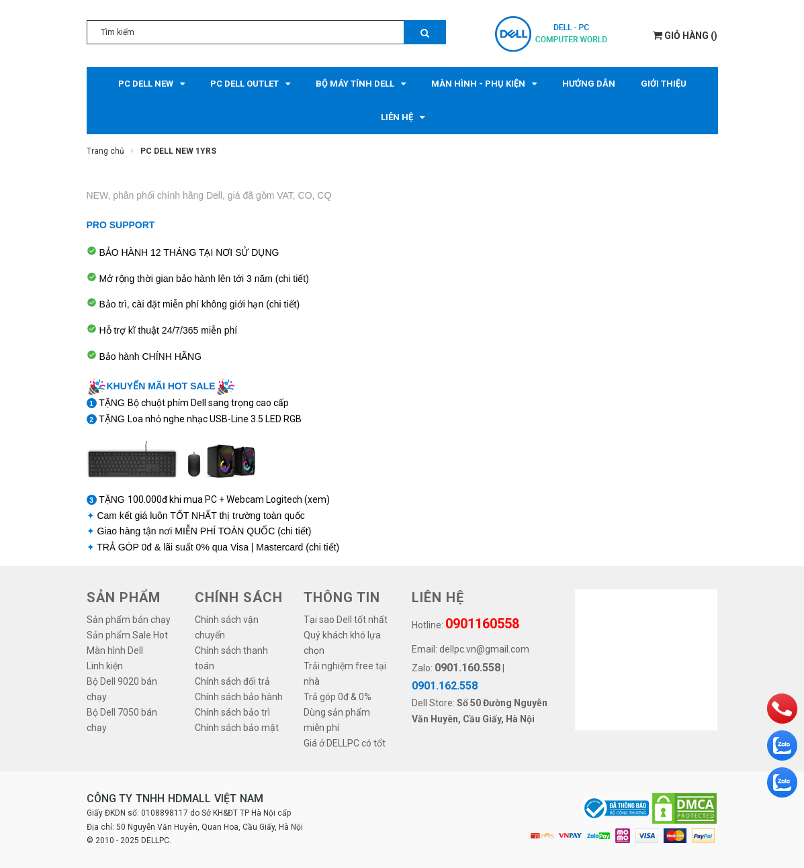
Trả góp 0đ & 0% (337, 696)
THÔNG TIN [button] (342, 597)
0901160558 (482, 624)
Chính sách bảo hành (239, 696)
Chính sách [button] (239, 597)
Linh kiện (105, 666)
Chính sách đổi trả (232, 681)
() (685, 35)
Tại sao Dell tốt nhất (346, 619)
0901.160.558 (467, 667)
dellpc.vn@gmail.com (484, 649)
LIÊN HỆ (438, 597)
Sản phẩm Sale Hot (127, 635)
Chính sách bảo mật (237, 727)
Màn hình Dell (115, 650)
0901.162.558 (445, 685)
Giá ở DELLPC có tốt (345, 743)
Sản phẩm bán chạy (129, 619)
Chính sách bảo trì (232, 712)
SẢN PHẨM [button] (124, 597)
